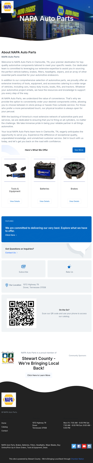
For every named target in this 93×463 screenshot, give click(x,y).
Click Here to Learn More (38, 375)
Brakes (74, 188)
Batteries (44, 188)
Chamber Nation (77, 459)
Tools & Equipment (14, 190)
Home (3, 423)
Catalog (4, 427)
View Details (15, 201)
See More (78, 150)
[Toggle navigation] (89, 7)
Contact (4, 431)
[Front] (8, 7)
